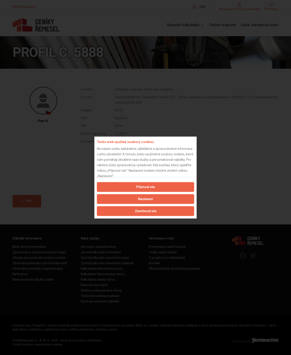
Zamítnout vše (145, 211)
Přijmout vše (145, 187)
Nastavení (145, 199)
